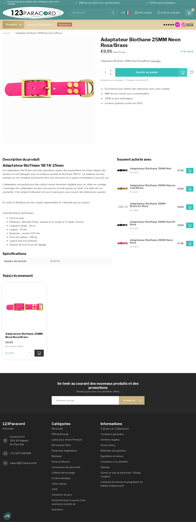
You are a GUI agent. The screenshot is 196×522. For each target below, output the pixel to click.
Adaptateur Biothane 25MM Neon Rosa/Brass (38, 33)
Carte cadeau (59, 483)
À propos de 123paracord (115, 428)
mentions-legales (110, 439)
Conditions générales (112, 434)
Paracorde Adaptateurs (64, 450)
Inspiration (65, 24)
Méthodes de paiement (113, 450)
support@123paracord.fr (23, 463)
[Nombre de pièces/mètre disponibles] (30, 353)
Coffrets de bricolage (63, 472)
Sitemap (105, 467)
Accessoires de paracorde (66, 467)
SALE (55, 489)
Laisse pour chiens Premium (67, 439)
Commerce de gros (62, 494)
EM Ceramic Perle (61, 445)
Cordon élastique (61, 478)
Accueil (6, 33)
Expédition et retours (112, 456)
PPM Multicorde (60, 434)
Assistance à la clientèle (114, 461)
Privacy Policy (108, 445)
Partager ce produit (137, 80)
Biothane (56, 456)
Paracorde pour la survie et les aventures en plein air (68, 502)
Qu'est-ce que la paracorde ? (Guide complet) (121, 474)
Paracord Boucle (61, 461)
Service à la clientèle (40, 24)
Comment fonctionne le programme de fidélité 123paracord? (122, 483)
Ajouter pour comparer (112, 80)
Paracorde (57, 428)
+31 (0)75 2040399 (20, 453)
